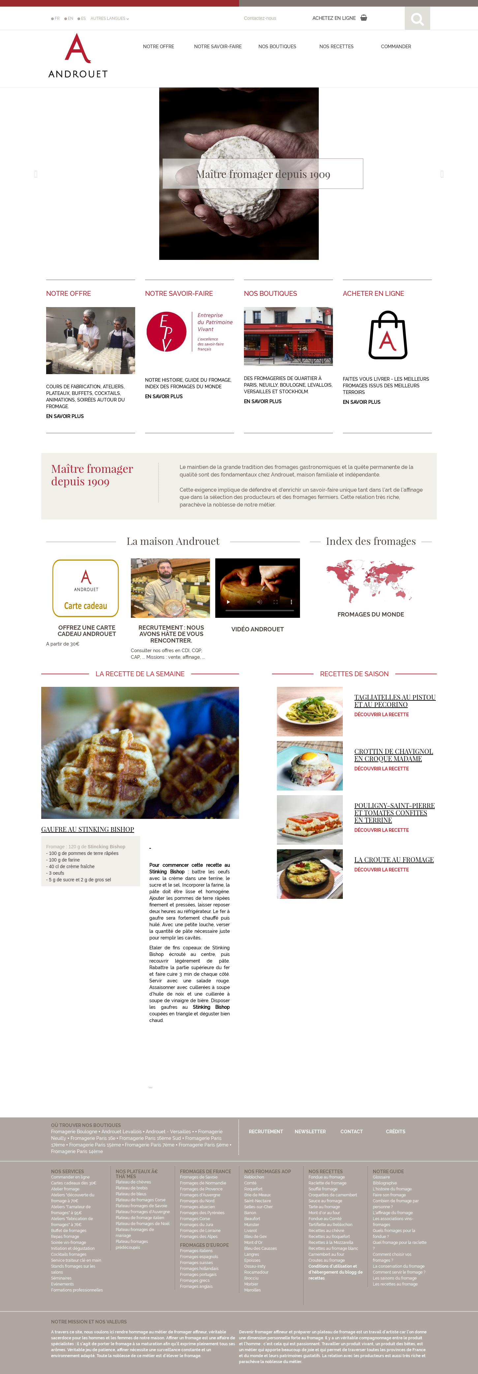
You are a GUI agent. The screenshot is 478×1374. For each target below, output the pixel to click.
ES (81, 18)
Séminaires (61, 1278)
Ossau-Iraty (255, 1266)
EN (68, 18)
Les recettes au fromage (395, 1284)
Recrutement (266, 1131)
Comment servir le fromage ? (399, 1272)
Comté (250, 1183)
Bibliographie (385, 1183)
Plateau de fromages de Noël (142, 1223)
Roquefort (253, 1189)
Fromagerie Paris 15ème (95, 1144)
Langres (251, 1254)
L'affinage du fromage (393, 1213)
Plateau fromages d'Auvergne (143, 1212)
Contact (352, 1131)
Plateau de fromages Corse (140, 1200)
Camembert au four (326, 1254)
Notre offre (158, 46)
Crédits (395, 1131)
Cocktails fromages (68, 1254)
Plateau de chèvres (134, 1182)
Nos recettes (336, 46)
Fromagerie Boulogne (74, 1131)
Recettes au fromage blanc (333, 1248)
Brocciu (251, 1278)
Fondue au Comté (325, 1218)
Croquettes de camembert (333, 1195)
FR (55, 18)
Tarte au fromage (324, 1207)
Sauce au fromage (325, 1201)
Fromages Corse (195, 1218)
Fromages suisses (196, 1262)
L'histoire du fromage (392, 1189)
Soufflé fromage (323, 1189)
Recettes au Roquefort (329, 1236)
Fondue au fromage (327, 1177)
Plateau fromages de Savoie (141, 1206)
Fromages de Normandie (203, 1183)
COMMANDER (396, 46)
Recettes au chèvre (326, 1230)
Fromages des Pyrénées (202, 1213)
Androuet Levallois (122, 1131)
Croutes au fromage (327, 1260)
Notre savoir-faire (218, 46)
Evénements (62, 1284)
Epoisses (252, 1260)
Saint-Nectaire (257, 1201)
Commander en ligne (70, 1177)
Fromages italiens (196, 1251)
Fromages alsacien (197, 1207)
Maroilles (252, 1290)
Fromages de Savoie (199, 1177)
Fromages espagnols (199, 1256)
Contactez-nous (260, 18)
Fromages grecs (195, 1280)
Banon (250, 1213)
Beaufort (252, 1218)
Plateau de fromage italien (140, 1217)
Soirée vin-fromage (68, 1242)
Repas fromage (65, 1236)
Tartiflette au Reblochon (330, 1224)
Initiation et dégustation (73, 1248)
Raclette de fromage (327, 1183)
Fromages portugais (198, 1274)
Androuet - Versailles (168, 1131)
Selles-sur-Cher (258, 1207)
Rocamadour (256, 1272)
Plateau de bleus (131, 1194)
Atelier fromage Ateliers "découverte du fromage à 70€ (72, 1195)
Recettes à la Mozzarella (331, 1242)
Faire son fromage (389, 1195)
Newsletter (310, 1131)
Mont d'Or (253, 1242)
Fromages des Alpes (199, 1236)
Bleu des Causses (260, 1248)
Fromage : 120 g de (67, 846)
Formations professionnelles (77, 1290)
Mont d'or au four (324, 1213)
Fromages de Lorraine (200, 1230)
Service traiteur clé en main (76, 1260)
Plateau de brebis (132, 1188)
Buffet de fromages (68, 1230)
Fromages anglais (196, 1286)
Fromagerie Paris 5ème (203, 1144)
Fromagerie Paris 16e (93, 1138)
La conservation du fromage (399, 1266)
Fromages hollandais (199, 1268)
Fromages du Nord (197, 1201)
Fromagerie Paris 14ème (77, 1151)
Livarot (250, 1230)
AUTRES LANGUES (110, 18)
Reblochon (254, 1177)
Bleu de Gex (255, 1236)
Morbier (251, 1284)
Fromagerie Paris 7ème (149, 1144)
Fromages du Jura (196, 1224)
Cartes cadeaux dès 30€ (74, 1183)
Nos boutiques (277, 46)
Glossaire (382, 1177)
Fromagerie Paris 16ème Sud (150, 1138)
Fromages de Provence (201, 1189)
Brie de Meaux (257, 1195)
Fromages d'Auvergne (200, 1195)
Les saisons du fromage (395, 1278)
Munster (251, 1224)
